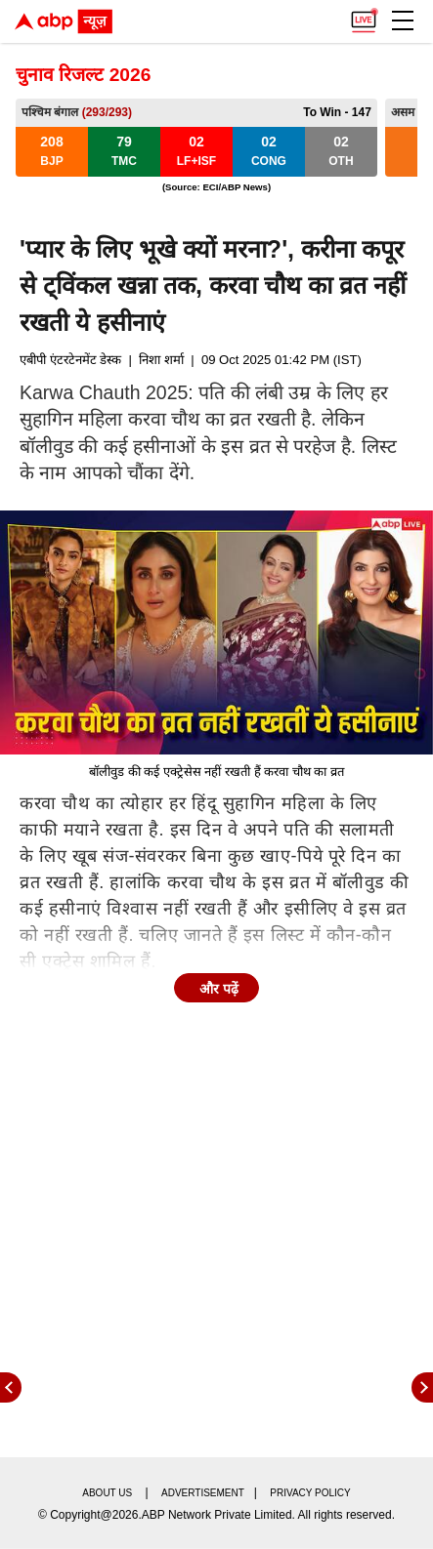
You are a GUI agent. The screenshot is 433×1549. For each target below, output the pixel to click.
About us (107, 1493)
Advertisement (202, 1493)
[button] (402, 20)
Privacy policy (310, 1493)
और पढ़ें (218, 989)
